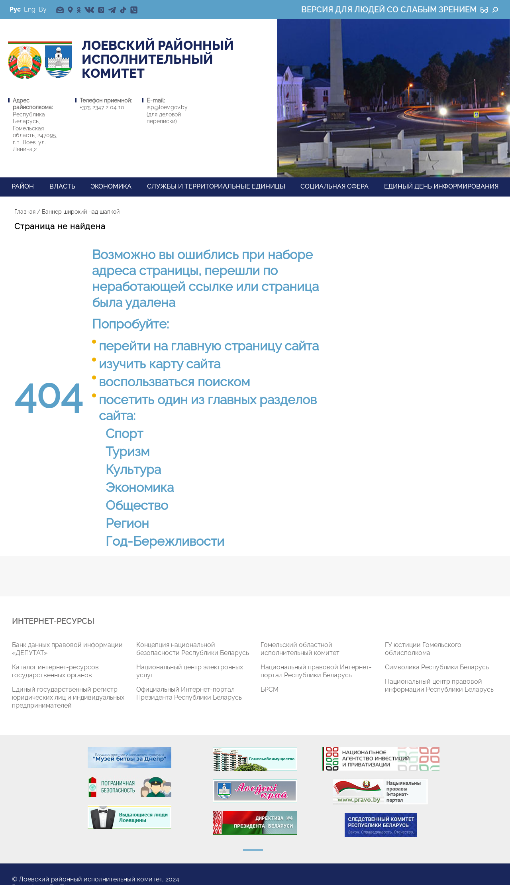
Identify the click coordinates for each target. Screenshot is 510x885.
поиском (224, 381)
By (43, 9)
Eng (29, 9)
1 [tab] (253, 850)
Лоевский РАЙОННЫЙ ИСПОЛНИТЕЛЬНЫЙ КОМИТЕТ (158, 59)
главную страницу (226, 345)
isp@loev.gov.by (167, 107)
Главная (24, 211)
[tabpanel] (74, 678)
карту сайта (184, 363)
